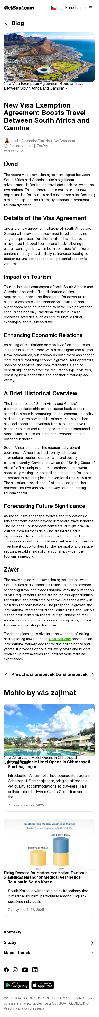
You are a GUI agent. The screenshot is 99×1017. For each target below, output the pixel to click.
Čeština (53, 8)
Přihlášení (73, 8)
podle (43, 141)
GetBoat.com (60, 639)
